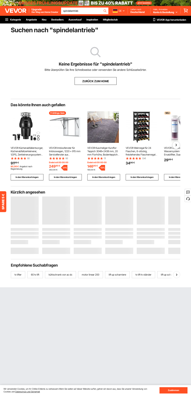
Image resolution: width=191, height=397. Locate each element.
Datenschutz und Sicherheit (27, 391)
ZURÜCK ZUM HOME (95, 81)
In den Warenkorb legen (27, 177)
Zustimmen (173, 390)
